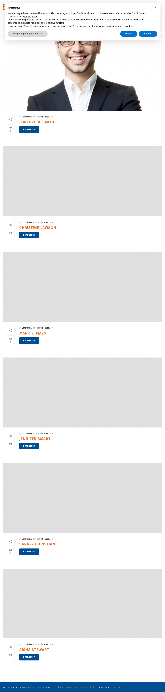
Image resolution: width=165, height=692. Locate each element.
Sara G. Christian (37, 544)
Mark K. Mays (32, 333)
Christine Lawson (37, 227)
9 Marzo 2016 (47, 117)
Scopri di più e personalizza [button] (28, 33)
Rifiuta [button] (128, 33)
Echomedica (27, 117)
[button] (155, 7)
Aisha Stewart (34, 649)
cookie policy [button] (30, 16)
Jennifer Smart (35, 439)
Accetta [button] (148, 33)
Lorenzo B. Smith (36, 122)
